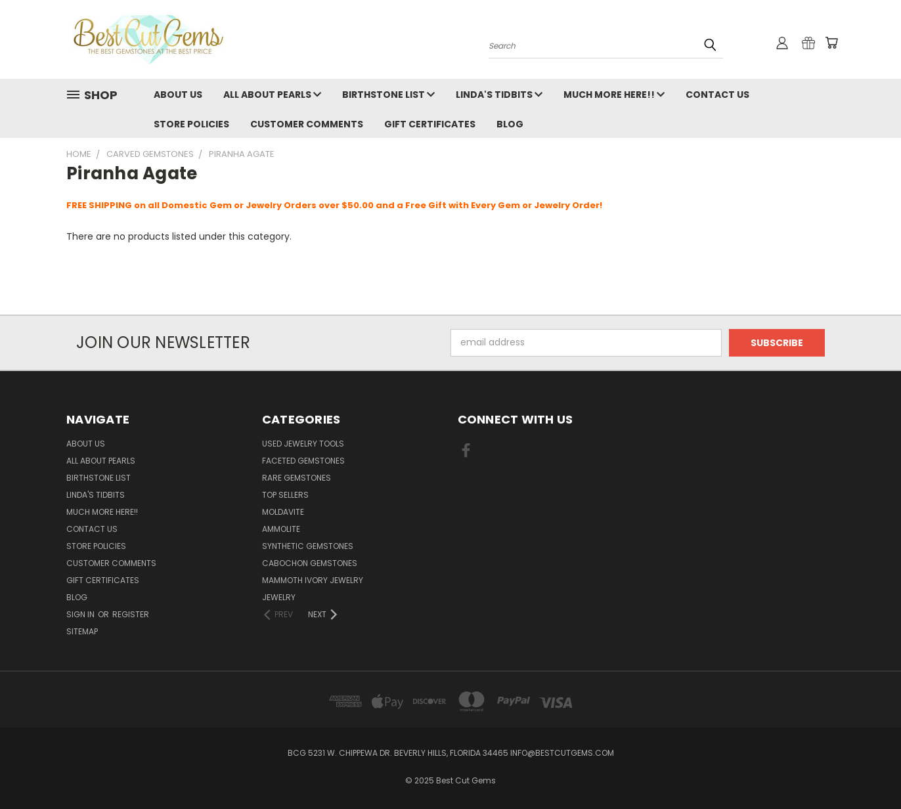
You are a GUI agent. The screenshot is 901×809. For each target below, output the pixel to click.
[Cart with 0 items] (831, 42)
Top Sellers (285, 494)
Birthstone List (388, 94)
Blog (509, 124)
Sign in (81, 614)
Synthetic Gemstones (307, 546)
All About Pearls (272, 94)
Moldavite (283, 511)
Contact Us (717, 94)
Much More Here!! (614, 94)
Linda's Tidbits (499, 94)
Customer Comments (306, 124)
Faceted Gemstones (303, 460)
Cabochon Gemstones (309, 563)
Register (130, 614)
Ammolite (281, 529)
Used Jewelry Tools (303, 443)
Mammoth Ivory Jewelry (312, 580)
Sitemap (82, 631)
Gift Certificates (429, 124)
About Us (178, 94)
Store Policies (191, 124)
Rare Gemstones (296, 477)
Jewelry (279, 597)
